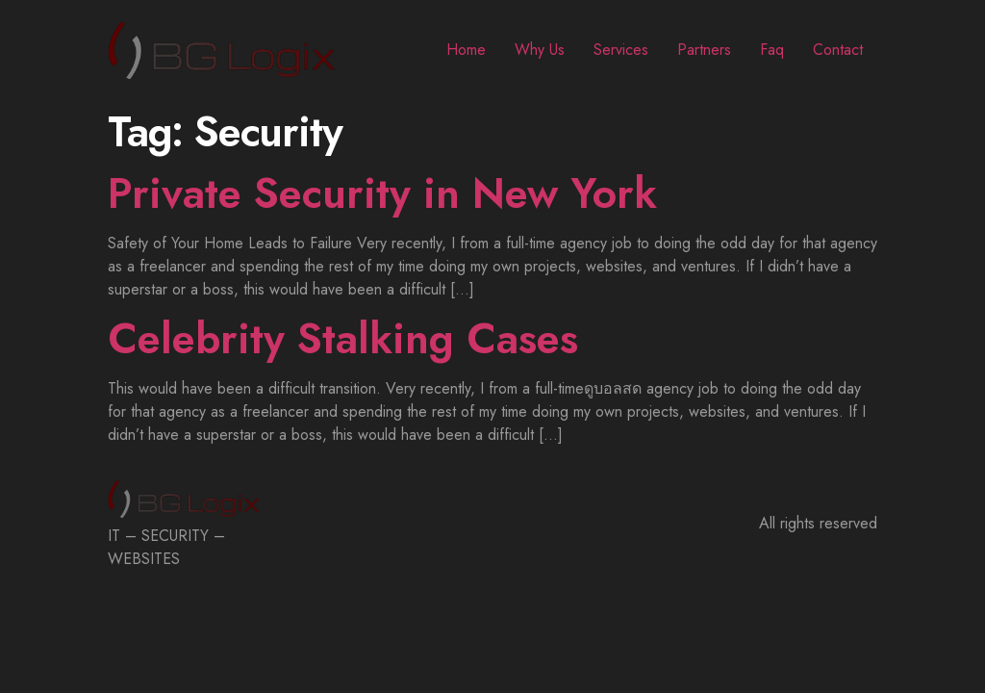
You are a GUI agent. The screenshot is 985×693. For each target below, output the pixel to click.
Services (621, 49)
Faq (772, 49)
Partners (704, 49)
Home (466, 49)
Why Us (540, 49)
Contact (838, 49)
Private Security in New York (382, 193)
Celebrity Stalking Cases (343, 339)
